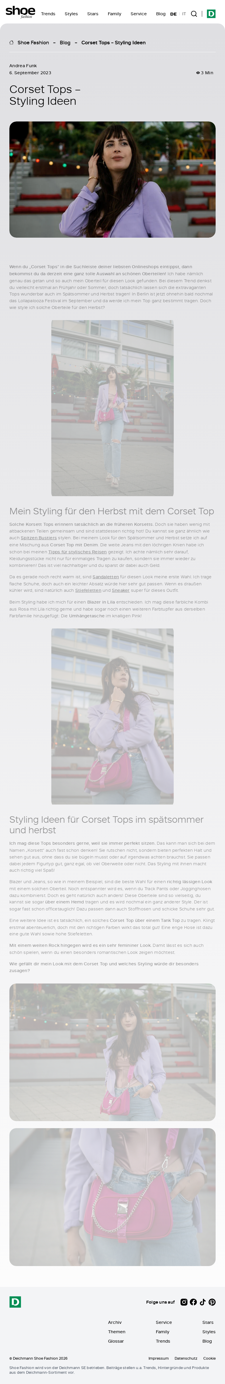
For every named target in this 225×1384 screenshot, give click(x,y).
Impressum (159, 1358)
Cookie (209, 1358)
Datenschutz (186, 1358)
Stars (93, 14)
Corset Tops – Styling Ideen (113, 42)
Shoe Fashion (33, 42)
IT (184, 14)
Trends (48, 14)
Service (138, 14)
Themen (116, 1332)
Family (114, 14)
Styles (71, 14)
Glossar (116, 1341)
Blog (160, 14)
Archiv (115, 1322)
